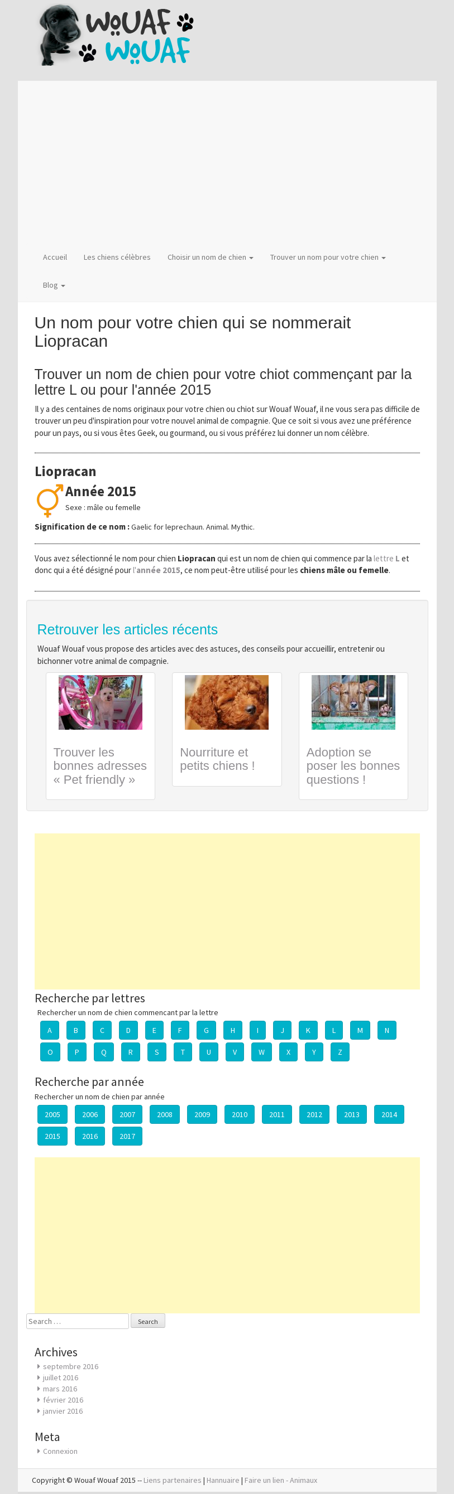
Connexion (60, 1451)
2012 (314, 1114)
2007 (127, 1114)
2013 (352, 1114)
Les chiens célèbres (117, 257)
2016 (90, 1136)
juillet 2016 (60, 1377)
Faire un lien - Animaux (281, 1480)
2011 (277, 1114)
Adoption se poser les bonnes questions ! (353, 765)
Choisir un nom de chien (211, 257)
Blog (54, 285)
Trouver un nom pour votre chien (328, 257)
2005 (52, 1114)
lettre (388, 558)
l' (156, 570)
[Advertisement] (227, 162)
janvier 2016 (63, 1411)
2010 (239, 1114)
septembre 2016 (70, 1366)
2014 (389, 1114)
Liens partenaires (173, 1480)
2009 (202, 1114)
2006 (90, 1114)
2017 (127, 1136)
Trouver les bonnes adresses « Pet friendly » (100, 765)
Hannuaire (223, 1480)
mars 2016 (60, 1389)
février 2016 (63, 1400)
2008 (165, 1114)
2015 (52, 1136)
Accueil (55, 257)
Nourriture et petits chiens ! (217, 759)
